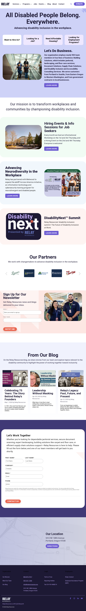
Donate (79, 4)
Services (17, 4)
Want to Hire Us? (12, 40)
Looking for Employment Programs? (74, 40)
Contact (61, 4)
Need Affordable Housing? (53, 39)
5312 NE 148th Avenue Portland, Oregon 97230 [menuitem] (30, 589)
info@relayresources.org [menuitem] (30, 584)
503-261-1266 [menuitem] (27, 581)
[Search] (71, 4)
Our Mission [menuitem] (6, 577)
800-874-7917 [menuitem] (27, 577)
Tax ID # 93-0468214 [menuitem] (50, 584)
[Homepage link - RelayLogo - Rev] (7, 600)
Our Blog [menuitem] (5, 584)
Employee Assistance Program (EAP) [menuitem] (74, 582)
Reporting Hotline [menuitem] (49, 581)
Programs (27, 4)
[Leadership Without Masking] (43, 378)
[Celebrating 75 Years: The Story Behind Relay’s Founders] (15, 378)
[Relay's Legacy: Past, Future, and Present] (70, 378)
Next (79, 273)
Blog (49, 4)
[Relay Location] (22, 541)
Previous (7, 273)
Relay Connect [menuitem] (69, 577)
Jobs (35, 4)
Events (42, 4)
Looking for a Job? (33, 39)
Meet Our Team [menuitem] (7, 581)
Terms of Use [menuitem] (48, 577)
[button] (70, 598)
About (54, 4)
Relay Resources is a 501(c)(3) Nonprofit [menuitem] (13, 604)
